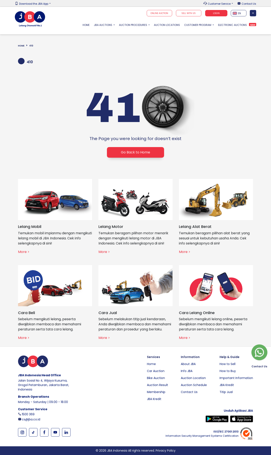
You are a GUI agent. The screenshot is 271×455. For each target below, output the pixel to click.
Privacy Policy (166, 450)
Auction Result (157, 385)
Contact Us (249, 4)
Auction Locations (167, 25)
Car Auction (156, 371)
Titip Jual (226, 392)
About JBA (188, 364)
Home (87, 25)
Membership (156, 392)
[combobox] (239, 13)
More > (23, 251)
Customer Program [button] (198, 25)
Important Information (236, 378)
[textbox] (238, 13)
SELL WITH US (188, 13)
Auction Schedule (194, 385)
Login (216, 13)
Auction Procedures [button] (133, 25)
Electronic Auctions (232, 25)
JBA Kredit (154, 399)
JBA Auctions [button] (103, 25)
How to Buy (228, 371)
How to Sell (227, 364)
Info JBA (186, 371)
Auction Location (193, 378)
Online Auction (159, 13)
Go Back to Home (135, 152)
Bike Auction (156, 378)
